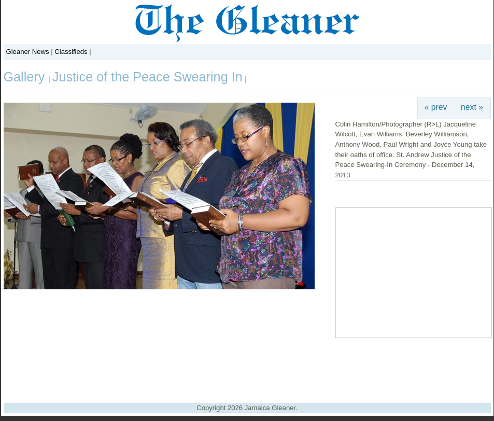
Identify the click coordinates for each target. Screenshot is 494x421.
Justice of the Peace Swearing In (147, 76)
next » (472, 107)
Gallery (26, 76)
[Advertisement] (247, 366)
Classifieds (70, 51)
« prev (436, 107)
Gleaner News (27, 51)
